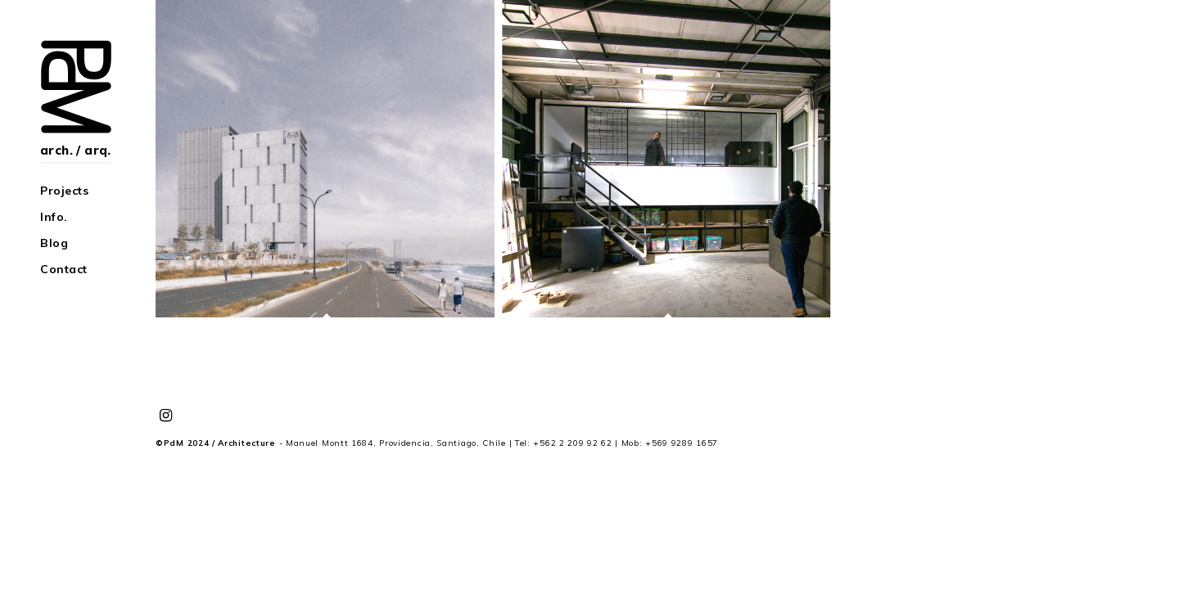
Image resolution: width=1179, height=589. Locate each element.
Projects (64, 190)
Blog (54, 243)
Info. (54, 216)
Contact (64, 269)
